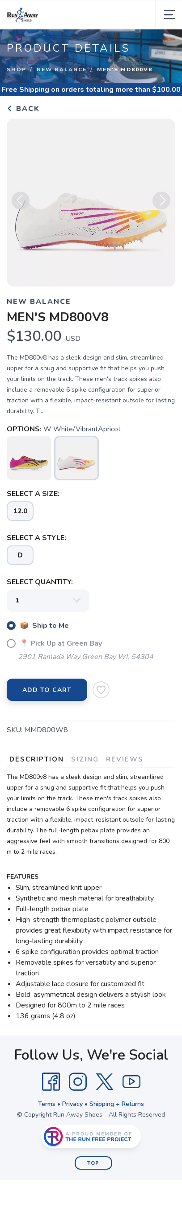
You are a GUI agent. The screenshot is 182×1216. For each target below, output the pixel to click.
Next (161, 203)
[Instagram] (77, 1082)
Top (93, 1163)
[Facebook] (51, 1082)
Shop (16, 69)
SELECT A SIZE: (33, 494)
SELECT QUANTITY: (40, 582)
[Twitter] (104, 1082)
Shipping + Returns (116, 1104)
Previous (21, 203)
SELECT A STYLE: (36, 538)
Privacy (72, 1104)
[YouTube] (131, 1082)
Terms (46, 1104)
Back (23, 109)
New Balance (62, 69)
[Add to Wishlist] (101, 689)
